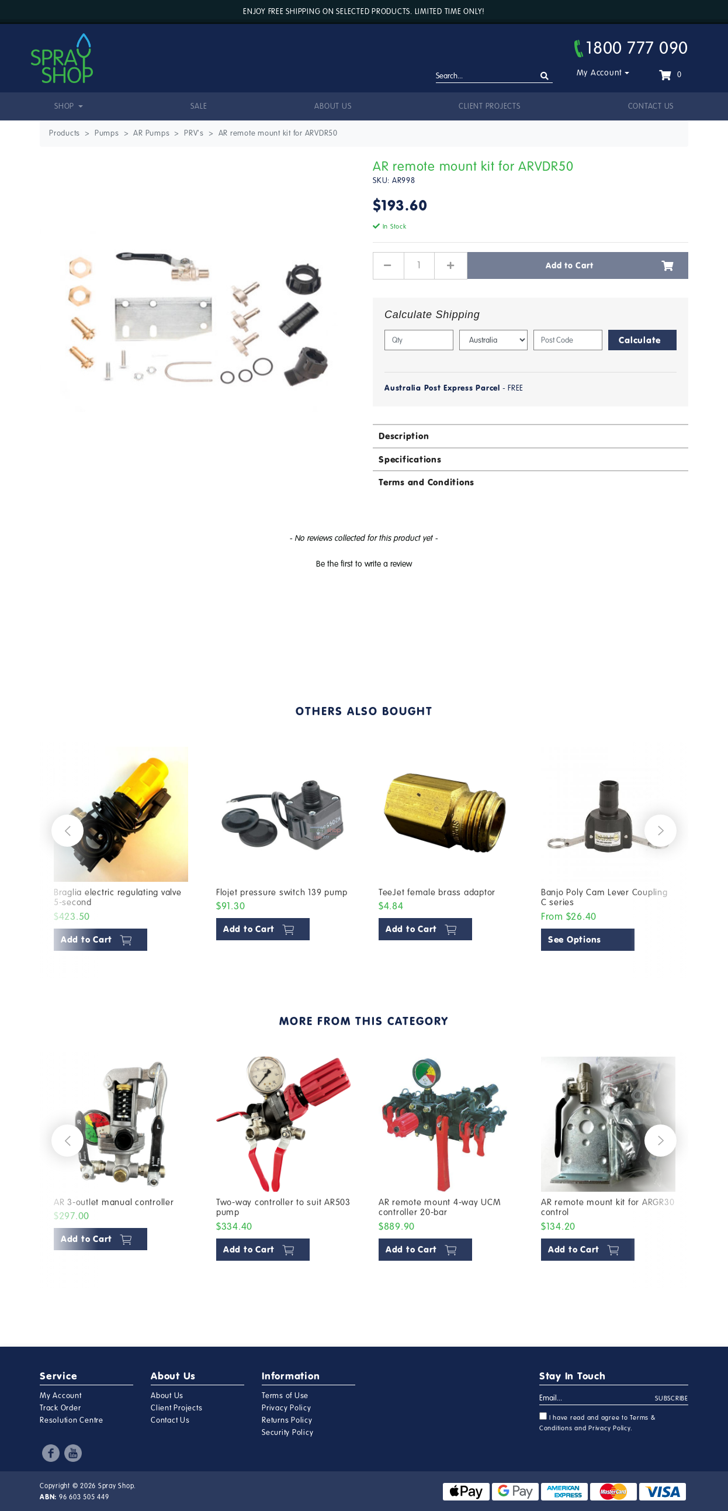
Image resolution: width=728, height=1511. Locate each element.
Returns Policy (287, 1420)
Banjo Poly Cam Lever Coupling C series (604, 897)
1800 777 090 (631, 47)
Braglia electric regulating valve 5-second (118, 897)
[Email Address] (597, 1398)
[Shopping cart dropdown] (670, 75)
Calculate (640, 340)
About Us (332, 106)
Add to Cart (610, 265)
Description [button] (404, 435)
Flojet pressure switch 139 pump (282, 892)
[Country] (493, 340)
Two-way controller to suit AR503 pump (283, 1207)
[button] (364, 562)
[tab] (530, 435)
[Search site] (545, 76)
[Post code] (567, 340)
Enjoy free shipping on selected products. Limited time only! (364, 11)
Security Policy (287, 1432)
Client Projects (489, 106)
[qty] (418, 340)
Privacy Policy (286, 1408)
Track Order (60, 1408)
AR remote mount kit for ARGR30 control (608, 1207)
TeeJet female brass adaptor (437, 892)
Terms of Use (285, 1395)
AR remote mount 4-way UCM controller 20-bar (440, 1207)
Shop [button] (65, 106)
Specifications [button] (410, 459)
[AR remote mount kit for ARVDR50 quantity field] (419, 265)
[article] (121, 851)
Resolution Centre (71, 1420)
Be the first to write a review (364, 564)
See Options (574, 939)
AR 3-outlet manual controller (114, 1202)
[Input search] (494, 76)
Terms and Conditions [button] (426, 482)
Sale (198, 106)
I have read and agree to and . (597, 1422)
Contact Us (651, 106)
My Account (600, 73)
